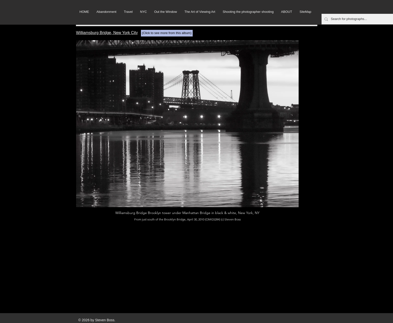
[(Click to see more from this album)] (167, 33)
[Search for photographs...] (358, 19)
